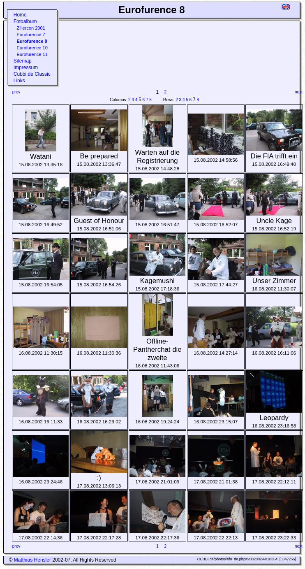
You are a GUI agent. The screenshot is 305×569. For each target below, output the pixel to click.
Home (20, 15)
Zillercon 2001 (31, 28)
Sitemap (23, 61)
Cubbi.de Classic (32, 74)
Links (19, 81)
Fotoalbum (25, 21)
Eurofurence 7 (31, 34)
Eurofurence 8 (32, 41)
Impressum (26, 67)
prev (16, 92)
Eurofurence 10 (32, 47)
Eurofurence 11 (32, 54)
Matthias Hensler (32, 560)
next (299, 92)
